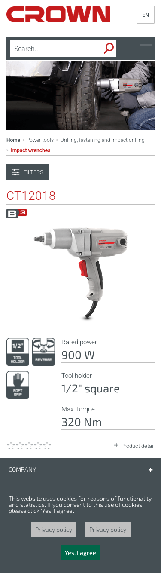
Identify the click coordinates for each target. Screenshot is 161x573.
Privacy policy (53, 529)
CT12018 (31, 196)
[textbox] (50, 49)
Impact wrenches (30, 150)
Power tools (40, 140)
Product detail (138, 446)
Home (13, 140)
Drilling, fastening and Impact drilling (103, 140)
